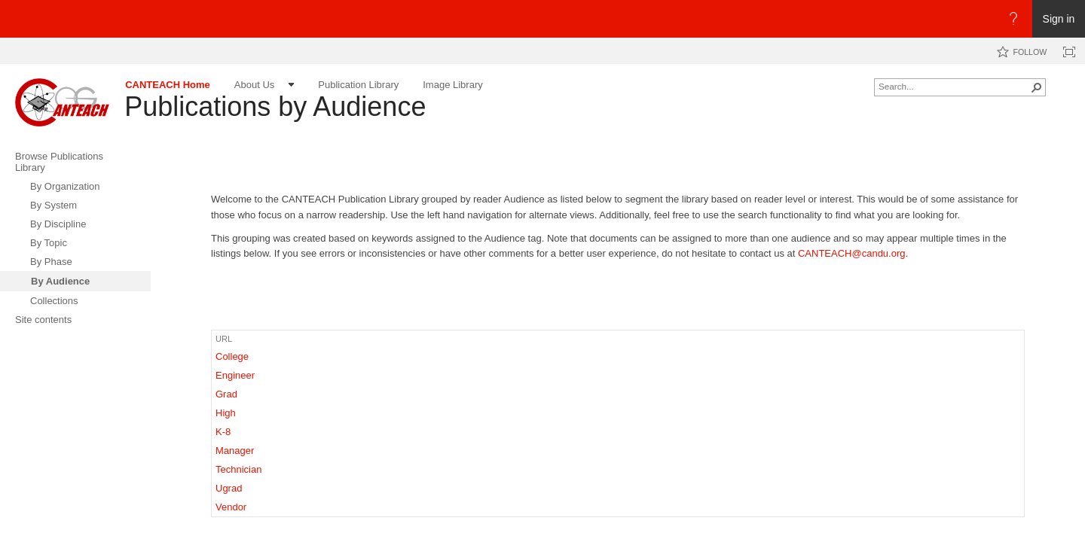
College (232, 356)
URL (223, 338)
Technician (238, 469)
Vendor (230, 507)
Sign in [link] (1059, 19)
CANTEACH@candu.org (852, 253)
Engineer (235, 375)
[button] (1036, 87)
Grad (226, 394)
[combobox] (954, 86)
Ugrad (228, 488)
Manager (234, 450)
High (225, 413)
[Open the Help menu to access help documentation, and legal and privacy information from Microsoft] (1013, 19)
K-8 (223, 431)
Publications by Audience (275, 106)
